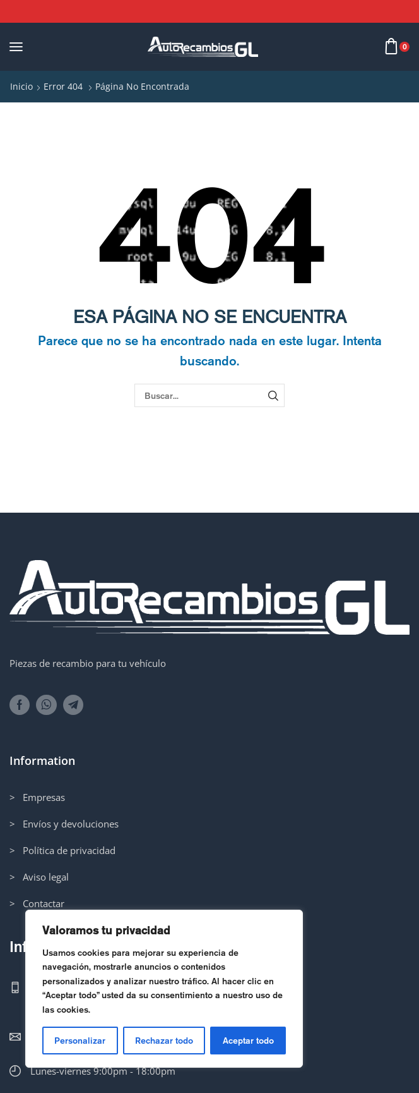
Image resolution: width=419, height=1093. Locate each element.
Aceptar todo (248, 1040)
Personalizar (79, 1040)
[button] (16, 46)
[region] (164, 989)
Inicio (21, 86)
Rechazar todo (164, 1040)
